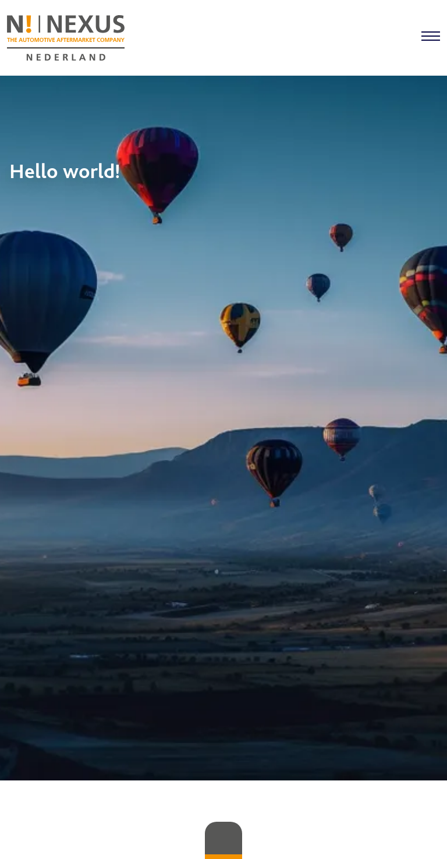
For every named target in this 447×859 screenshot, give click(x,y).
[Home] (66, 38)
